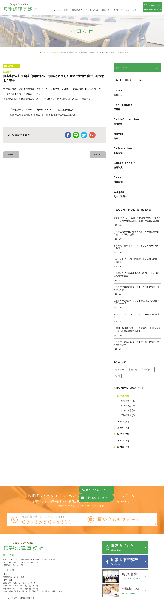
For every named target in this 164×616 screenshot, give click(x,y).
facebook (68, 135)
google (92, 135)
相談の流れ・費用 (109, 10)
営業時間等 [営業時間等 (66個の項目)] (147, 369)
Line (76, 135)
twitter (84, 135)
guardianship (137, 164)
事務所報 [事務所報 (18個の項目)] (132, 369)
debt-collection (137, 121)
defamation (137, 150)
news (10, 66)
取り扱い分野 (92, 10)
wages (137, 194)
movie (137, 135)
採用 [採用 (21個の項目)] (117, 376)
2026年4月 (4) (128, 401)
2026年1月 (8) (128, 415)
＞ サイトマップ (10, 598)
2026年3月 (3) (128, 405)
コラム (135, 10)
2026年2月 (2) (128, 410)
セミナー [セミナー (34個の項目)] (119, 369)
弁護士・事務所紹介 (73, 10)
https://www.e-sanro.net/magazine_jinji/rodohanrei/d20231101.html (43, 114)
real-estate (137, 106)
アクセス (125, 10)
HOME (57, 10)
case (137, 179)
